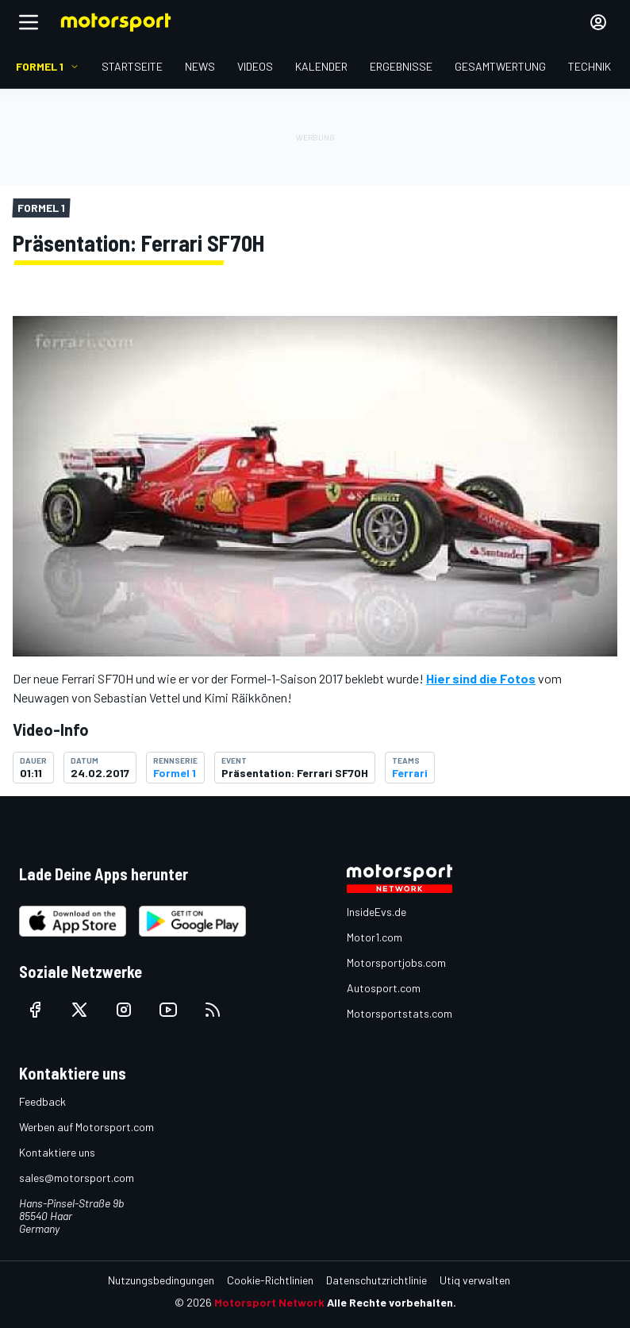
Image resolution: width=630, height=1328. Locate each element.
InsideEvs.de (376, 911)
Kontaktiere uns (57, 1152)
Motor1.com (374, 937)
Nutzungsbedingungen (161, 1280)
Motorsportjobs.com (396, 962)
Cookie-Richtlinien (270, 1280)
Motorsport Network (269, 1302)
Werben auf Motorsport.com (86, 1127)
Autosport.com (384, 988)
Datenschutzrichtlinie (376, 1280)
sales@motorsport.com (76, 1177)
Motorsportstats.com (399, 1013)
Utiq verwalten (475, 1280)
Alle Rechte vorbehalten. (391, 1302)
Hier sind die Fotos (481, 678)
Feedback (42, 1101)
